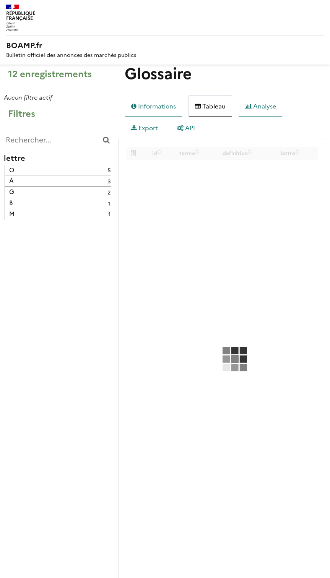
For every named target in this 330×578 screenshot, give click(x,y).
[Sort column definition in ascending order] (250, 150)
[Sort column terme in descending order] (197, 152)
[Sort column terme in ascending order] (197, 150)
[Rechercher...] (57, 140)
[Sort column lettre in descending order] (297, 152)
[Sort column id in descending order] (159, 152)
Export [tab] (144, 128)
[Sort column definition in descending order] (250, 152)
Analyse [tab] (260, 106)
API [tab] (186, 128)
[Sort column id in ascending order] (159, 150)
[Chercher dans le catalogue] (106, 140)
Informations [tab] (153, 106)
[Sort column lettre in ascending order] (297, 150)
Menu (319, 9)
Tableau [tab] (210, 106)
